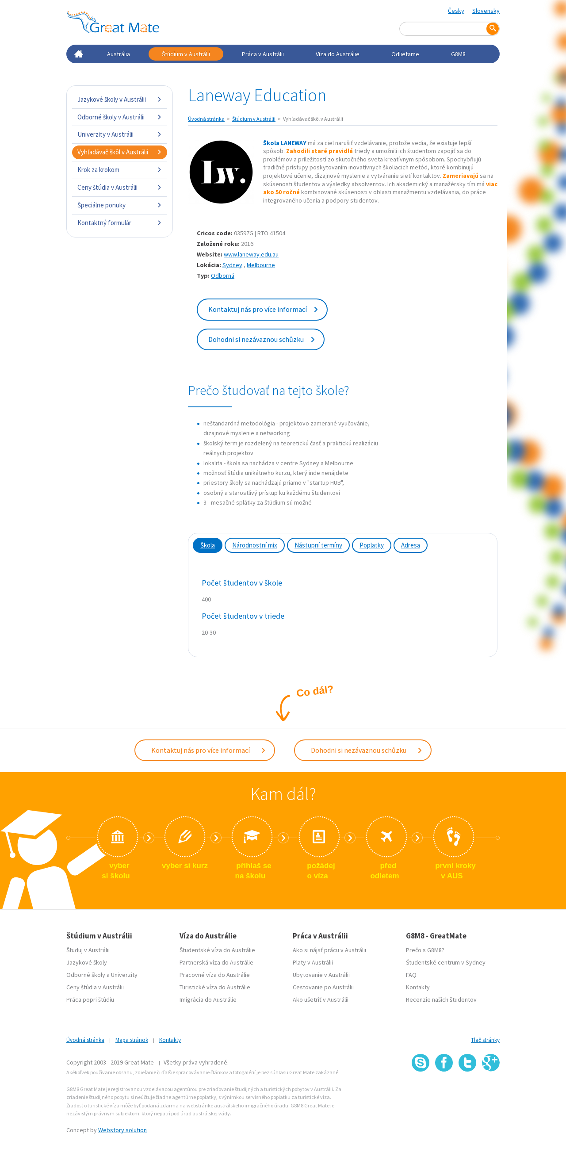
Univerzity (124, 975)
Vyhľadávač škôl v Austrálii (119, 152)
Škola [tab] (207, 545)
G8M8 (458, 54)
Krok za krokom (119, 169)
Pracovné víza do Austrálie (215, 975)
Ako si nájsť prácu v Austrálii (329, 950)
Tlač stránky (485, 1040)
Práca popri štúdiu (90, 999)
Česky (456, 11)
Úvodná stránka (206, 118)
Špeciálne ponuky (119, 205)
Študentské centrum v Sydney (446, 962)
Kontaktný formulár (119, 222)
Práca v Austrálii (263, 54)
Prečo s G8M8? (425, 950)
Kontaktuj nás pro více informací (263, 309)
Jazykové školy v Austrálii (119, 99)
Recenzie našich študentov (441, 999)
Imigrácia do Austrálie (208, 999)
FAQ (411, 975)
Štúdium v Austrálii (186, 54)
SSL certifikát (468, 1091)
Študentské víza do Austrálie (217, 950)
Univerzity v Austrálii (119, 134)
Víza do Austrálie (337, 54)
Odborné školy (85, 975)
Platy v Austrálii (313, 962)
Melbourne (261, 265)
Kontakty (418, 987)
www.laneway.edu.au (251, 254)
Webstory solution (122, 1130)
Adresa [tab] (410, 545)
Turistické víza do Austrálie (215, 987)
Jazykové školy (86, 962)
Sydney (232, 265)
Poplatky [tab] (371, 545)
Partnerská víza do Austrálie (216, 962)
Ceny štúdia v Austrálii (119, 187)
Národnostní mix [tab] (254, 545)
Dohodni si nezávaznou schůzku (262, 339)
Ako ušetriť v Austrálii (320, 999)
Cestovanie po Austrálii (323, 987)
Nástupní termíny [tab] (318, 545)
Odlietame (405, 54)
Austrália (118, 54)
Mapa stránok (131, 1040)
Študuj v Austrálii (88, 950)
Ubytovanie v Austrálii (321, 975)
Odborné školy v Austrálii (119, 117)
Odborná (222, 276)
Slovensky (486, 11)
